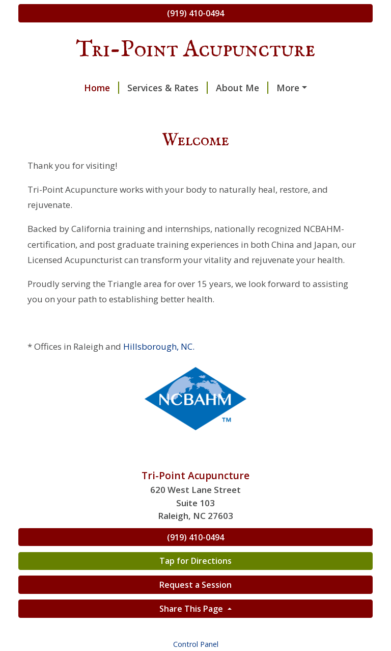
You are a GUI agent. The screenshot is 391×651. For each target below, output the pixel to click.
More (287, 88)
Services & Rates (167, 88)
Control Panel (195, 644)
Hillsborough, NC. (158, 346)
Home (101, 88)
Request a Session (195, 584)
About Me (242, 88)
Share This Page (192, 608)
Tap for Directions (195, 560)
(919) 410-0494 (195, 13)
